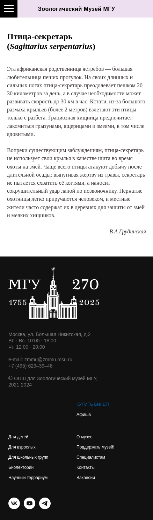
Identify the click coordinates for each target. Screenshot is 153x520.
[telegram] (45, 507)
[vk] (14, 507)
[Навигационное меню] (9, 8)
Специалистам (90, 457)
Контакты (85, 467)
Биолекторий (21, 467)
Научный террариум (28, 477)
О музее (84, 437)
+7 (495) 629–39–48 (30, 366)
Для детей (18, 437)
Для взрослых (22, 447)
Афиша (83, 414)
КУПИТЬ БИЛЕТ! (92, 404)
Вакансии (85, 477)
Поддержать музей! (95, 447)
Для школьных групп (28, 457)
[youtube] (29, 507)
